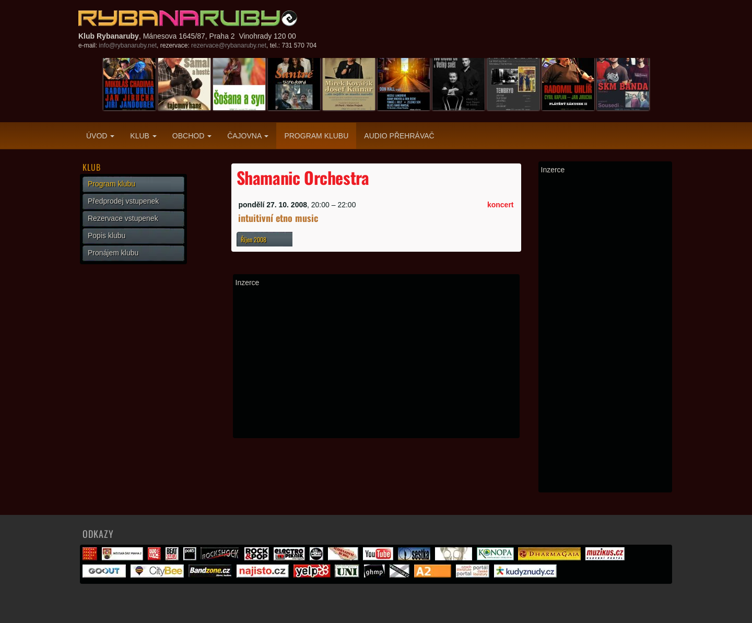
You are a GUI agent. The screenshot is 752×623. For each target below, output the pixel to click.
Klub (143, 136)
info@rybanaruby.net (128, 45)
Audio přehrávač (399, 136)
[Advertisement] (376, 362)
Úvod (100, 136)
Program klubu (316, 136)
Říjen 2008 (253, 239)
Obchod (192, 136)
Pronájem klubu (113, 253)
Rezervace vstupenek (123, 218)
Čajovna (247, 136)
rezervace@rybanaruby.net (228, 45)
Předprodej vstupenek (123, 201)
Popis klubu (106, 235)
